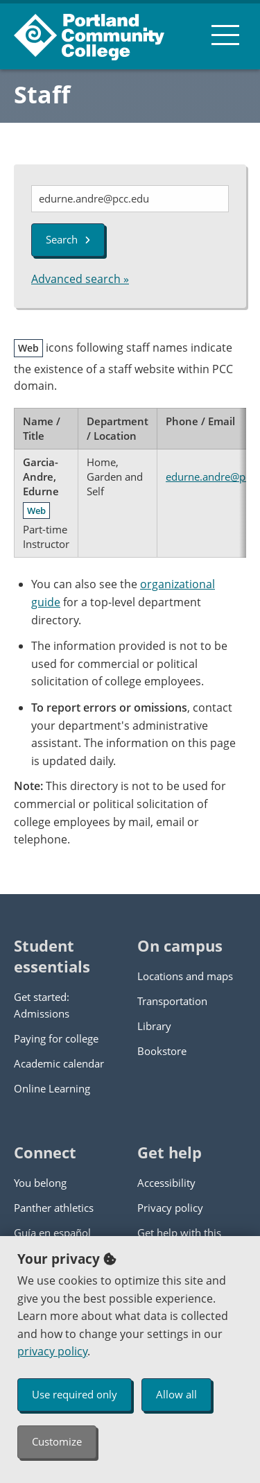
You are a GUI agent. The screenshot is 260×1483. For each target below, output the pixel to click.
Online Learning (52, 1088)
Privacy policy (170, 1208)
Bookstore (162, 1051)
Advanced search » (80, 278)
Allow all (176, 1394)
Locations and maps (185, 976)
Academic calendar (59, 1063)
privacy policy (52, 1351)
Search (68, 239)
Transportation (172, 1001)
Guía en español (52, 1233)
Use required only (74, 1394)
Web (36, 510)
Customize (57, 1441)
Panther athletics (54, 1208)
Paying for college (56, 1038)
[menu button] (225, 34)
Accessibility (166, 1183)
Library (154, 1026)
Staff (42, 94)
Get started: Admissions (41, 1005)
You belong (40, 1183)
